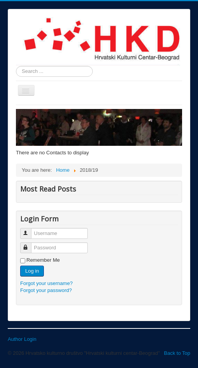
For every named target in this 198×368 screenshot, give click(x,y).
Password (29, 244)
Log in (32, 271)
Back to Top (177, 353)
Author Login (22, 339)
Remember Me (43, 260)
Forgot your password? (46, 290)
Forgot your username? (46, 283)
